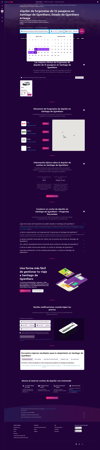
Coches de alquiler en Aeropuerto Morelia (71, 365)
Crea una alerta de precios (74, 390)
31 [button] (29, 58)
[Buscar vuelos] (2, 6)
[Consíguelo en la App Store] (78, 431)
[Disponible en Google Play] (78, 428)
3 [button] (29, 46)
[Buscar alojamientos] (2, 8)
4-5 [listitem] (28, 92)
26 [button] (35, 55)
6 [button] (38, 46)
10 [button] (29, 49)
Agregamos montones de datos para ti (53, 415)
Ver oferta (29, 94)
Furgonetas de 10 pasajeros (71, 227)
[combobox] (27, 27)
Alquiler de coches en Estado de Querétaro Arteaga (49, 5)
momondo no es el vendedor (53, 412)
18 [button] (32, 52)
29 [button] (44, 55)
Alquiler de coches (23, 5)
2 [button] (58, 43)
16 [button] (47, 49)
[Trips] (2, 17)
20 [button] (38, 52)
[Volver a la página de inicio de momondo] (9, 2)
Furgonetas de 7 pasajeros (33, 227)
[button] (2, 2)
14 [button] (41, 49)
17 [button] (29, 52)
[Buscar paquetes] (2, 14)
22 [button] (44, 52)
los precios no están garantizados (50, 408)
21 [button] (41, 52)
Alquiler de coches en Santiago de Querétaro (67, 5)
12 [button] (35, 49)
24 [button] (29, 55)
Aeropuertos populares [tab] (27, 359)
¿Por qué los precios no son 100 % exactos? (53, 417)
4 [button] (32, 46)
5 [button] (35, 46)
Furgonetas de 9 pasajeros (58, 227)
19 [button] (35, 52)
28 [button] (41, 55)
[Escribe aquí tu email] (36, 329)
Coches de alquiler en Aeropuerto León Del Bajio (31, 365)
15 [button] (44, 49)
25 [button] (32, 55)
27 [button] (38, 55)
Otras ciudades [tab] (38, 359)
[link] (45, 123)
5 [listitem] (25, 92)
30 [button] (48, 55)
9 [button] (58, 46)
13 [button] (38, 49)
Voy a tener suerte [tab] (75, 359)
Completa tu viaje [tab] (64, 359)
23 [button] (47, 52)
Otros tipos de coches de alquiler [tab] (51, 359)
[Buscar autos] (2, 11)
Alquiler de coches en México (33, 5)
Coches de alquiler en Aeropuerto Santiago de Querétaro (51, 366)
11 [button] (32, 49)
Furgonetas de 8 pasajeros (46, 227)
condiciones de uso (39, 339)
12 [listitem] (22, 92)
